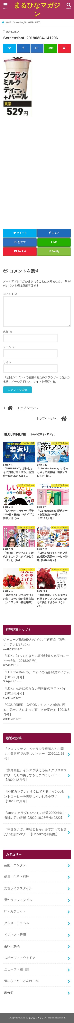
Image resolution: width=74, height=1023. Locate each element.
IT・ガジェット (15, 911)
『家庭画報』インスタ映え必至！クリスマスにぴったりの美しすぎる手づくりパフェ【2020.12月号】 (35, 775)
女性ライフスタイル (18, 888)
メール (9, 347)
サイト (7, 362)
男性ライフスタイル (18, 900)
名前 (7, 331)
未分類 (9, 992)
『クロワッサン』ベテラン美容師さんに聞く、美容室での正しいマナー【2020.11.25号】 (34, 753)
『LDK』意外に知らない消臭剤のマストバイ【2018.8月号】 (34, 691)
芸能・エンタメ (15, 865)
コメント (10, 293)
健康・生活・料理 (16, 876)
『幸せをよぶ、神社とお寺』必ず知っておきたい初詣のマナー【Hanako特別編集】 (35, 831)
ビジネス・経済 (15, 934)
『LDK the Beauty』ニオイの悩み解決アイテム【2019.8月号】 (36, 674)
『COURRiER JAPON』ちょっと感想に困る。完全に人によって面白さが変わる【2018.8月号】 (36, 709)
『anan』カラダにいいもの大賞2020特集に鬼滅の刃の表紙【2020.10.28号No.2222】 (34, 815)
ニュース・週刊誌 (16, 969)
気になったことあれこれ (21, 981)
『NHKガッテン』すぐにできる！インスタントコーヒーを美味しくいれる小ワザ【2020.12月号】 (34, 796)
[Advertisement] (37, 175)
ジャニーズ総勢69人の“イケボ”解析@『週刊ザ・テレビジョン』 (34, 642)
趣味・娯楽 (12, 946)
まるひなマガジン (37, 9)
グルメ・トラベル (16, 923)
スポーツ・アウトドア (19, 957)
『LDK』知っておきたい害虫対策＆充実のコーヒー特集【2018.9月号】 (36, 658)
